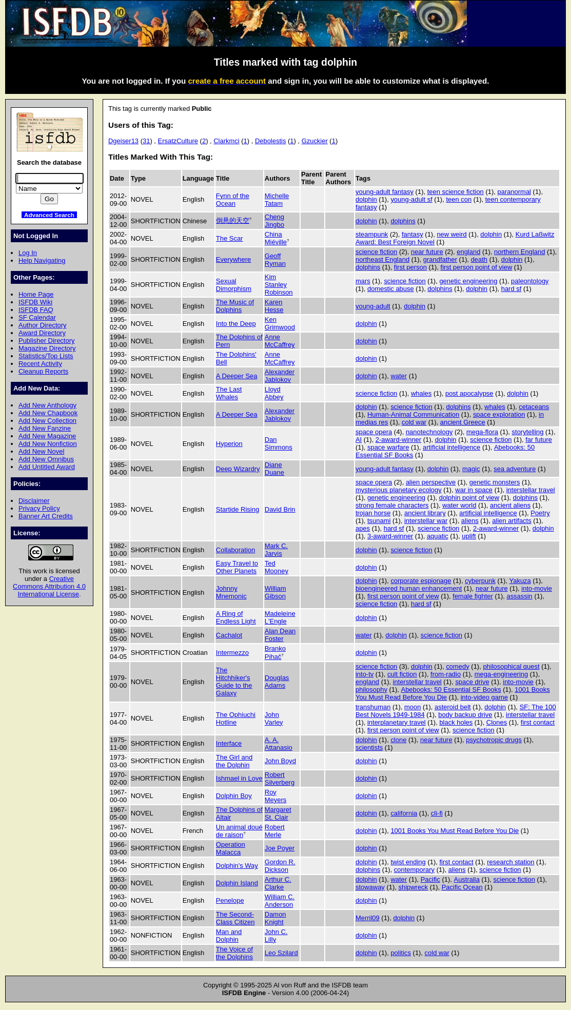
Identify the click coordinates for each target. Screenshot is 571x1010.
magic (471, 469)
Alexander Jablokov (279, 375)
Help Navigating (41, 260)
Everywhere (233, 259)
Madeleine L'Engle (280, 617)
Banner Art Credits (45, 516)
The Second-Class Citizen (235, 918)
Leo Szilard (281, 953)
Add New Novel (41, 451)
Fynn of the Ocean (232, 199)
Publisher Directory (46, 340)
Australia (467, 879)
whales (421, 393)
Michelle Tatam (277, 199)
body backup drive (465, 714)
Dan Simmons (278, 443)
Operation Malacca (230, 848)
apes (363, 528)
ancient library (425, 513)
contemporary (414, 869)
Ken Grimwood (280, 323)
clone (398, 740)
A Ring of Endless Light (236, 617)
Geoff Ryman (275, 259)
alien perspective (431, 482)
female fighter (472, 596)
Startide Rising (237, 509)
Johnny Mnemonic (231, 592)
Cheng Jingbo (274, 220)
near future (427, 252)
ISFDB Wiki (35, 302)
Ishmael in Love (239, 778)
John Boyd (280, 761)
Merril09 (368, 918)
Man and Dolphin (229, 935)
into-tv (364, 674)
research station (510, 862)
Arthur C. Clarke (278, 883)
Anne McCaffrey (280, 340)
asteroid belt (453, 707)
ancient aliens (510, 505)
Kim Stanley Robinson (279, 284)
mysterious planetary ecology (399, 490)
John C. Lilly (276, 935)
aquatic (437, 536)
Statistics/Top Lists (45, 356)
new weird (451, 234)
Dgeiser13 (123, 141)
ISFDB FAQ (35, 310)
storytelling (528, 432)
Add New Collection (47, 420)
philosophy (371, 689)
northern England (519, 252)
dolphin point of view (469, 497)
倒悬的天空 (232, 220)
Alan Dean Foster (280, 635)
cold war (414, 422)
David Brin (280, 509)
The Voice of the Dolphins (234, 953)
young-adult (373, 306)
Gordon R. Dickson (280, 865)
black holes (455, 722)
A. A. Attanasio (278, 743)
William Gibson (275, 592)
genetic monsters (494, 482)
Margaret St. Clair (278, 813)
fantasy (412, 234)
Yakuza (520, 581)
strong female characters (392, 505)
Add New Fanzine (44, 428)
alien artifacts (511, 521)
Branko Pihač (275, 652)
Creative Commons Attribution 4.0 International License (49, 586)
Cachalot (229, 635)
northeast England (382, 259)
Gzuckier (315, 141)
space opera (374, 432)
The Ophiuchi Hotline (235, 718)
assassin (519, 596)
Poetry (539, 513)
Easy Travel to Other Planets (237, 567)
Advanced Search (49, 214)
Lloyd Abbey (274, 393)
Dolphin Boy (234, 796)
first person (410, 267)
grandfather (440, 259)
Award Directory (42, 333)
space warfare (388, 447)
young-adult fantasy (385, 192)
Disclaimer (33, 500)
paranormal (514, 192)
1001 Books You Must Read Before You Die (454, 830)
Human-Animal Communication (413, 414)
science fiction (376, 252)
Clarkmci (226, 141)
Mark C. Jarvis (276, 549)
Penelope (230, 900)
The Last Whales (229, 393)
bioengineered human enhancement (409, 588)
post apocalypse (469, 393)
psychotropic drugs (494, 740)
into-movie (536, 588)
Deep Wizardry (238, 469)
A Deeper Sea (237, 376)
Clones (496, 722)
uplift (469, 536)
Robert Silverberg (279, 778)
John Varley (274, 718)
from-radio (445, 674)
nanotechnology (429, 432)
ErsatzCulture (178, 141)
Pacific (430, 879)
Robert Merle (275, 831)
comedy (457, 666)
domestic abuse (390, 289)
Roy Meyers (275, 796)
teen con (458, 199)
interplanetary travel (396, 722)
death (479, 259)
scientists (369, 747)
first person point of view (477, 267)
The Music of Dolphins (235, 306)
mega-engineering (501, 674)
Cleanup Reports (43, 371)
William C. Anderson (279, 900)
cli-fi (437, 813)
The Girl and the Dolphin (234, 761)
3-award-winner (390, 536)
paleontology (529, 281)
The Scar (229, 238)
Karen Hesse (274, 306)
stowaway (370, 887)
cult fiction (402, 674)
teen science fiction (455, 192)
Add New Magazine (47, 436)
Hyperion (229, 444)
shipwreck (413, 887)
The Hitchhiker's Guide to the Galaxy (234, 681)
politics (400, 953)
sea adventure (515, 469)
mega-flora (482, 432)
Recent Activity (40, 363)
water (398, 376)
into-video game (484, 697)
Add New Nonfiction (47, 444)
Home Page (35, 294)
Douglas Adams (277, 681)
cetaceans (534, 407)
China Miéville (276, 238)
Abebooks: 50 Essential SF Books (451, 689)
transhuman (373, 707)
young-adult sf (411, 199)
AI (359, 439)
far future (538, 439)
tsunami (378, 521)
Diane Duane (274, 468)
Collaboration (235, 550)
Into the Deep (236, 323)
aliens (470, 521)
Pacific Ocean (462, 887)
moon (412, 707)
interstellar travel (530, 490)
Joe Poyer (279, 848)
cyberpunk (480, 581)
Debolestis (270, 141)
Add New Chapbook (47, 413)
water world (459, 505)
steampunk (372, 234)
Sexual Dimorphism (233, 285)
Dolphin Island (237, 883)
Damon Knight (275, 918)
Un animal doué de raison (239, 831)
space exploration (499, 414)
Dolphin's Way (237, 865)
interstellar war (425, 521)
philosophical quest (511, 666)
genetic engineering (468, 281)
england (468, 252)
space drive (472, 682)
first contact (538, 722)
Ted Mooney (276, 567)
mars (363, 281)
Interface (229, 743)
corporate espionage (420, 581)
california (403, 813)
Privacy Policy (39, 508)
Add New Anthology (47, 405)
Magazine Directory (47, 348)
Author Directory (42, 325)
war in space (474, 490)
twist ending (407, 862)
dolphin (366, 199)
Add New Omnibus (46, 459)
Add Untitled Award (46, 467)
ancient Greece (462, 422)
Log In (27, 253)
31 (146, 141)
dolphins (402, 221)
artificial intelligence (451, 447)
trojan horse (373, 513)
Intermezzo (232, 652)
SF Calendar (37, 317)
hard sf (511, 289)
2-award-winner (398, 439)
